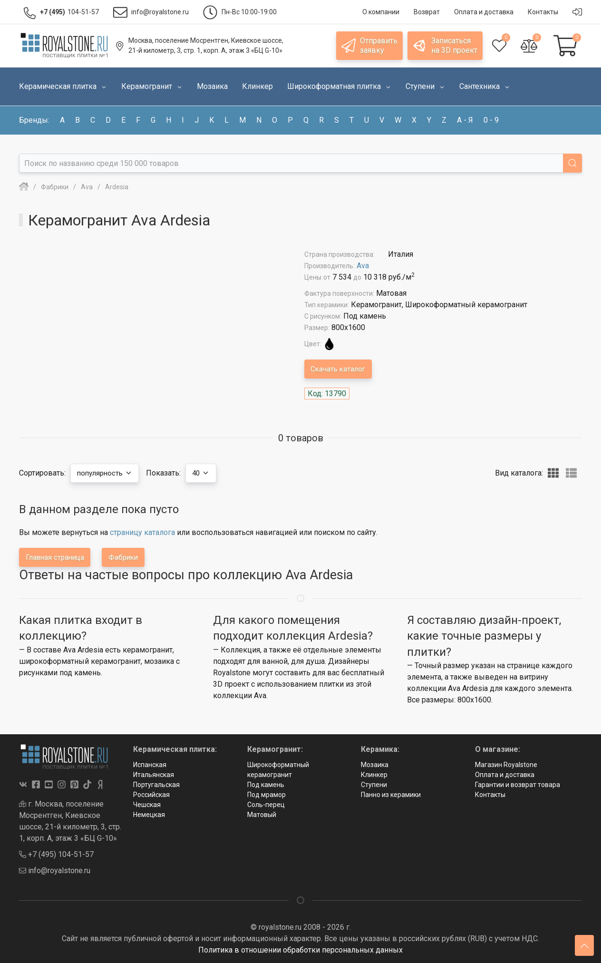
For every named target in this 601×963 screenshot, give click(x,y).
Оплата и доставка (504, 774)
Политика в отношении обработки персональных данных (300, 949)
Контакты (490, 794)
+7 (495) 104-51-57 (56, 854)
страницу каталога (142, 532)
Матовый (261, 814)
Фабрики (131, 557)
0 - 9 (491, 120)
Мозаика (374, 764)
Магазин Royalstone (506, 764)
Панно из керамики (391, 794)
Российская (151, 794)
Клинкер (374, 774)
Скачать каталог (340, 368)
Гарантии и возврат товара (517, 784)
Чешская (147, 804)
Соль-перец (266, 804)
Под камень (265, 784)
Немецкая (149, 814)
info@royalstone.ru (54, 870)
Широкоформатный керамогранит (278, 769)
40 (208, 472)
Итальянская (153, 774)
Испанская (149, 764)
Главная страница (58, 557)
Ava (363, 265)
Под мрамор (266, 794)
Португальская (156, 784)
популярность (107, 472)
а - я (465, 120)
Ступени (374, 784)
